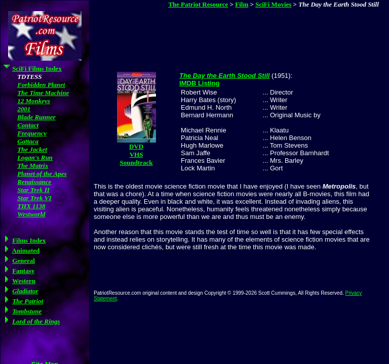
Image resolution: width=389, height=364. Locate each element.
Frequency (32, 133)
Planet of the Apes (41, 173)
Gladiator (25, 291)
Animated (26, 250)
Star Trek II (33, 190)
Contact (27, 125)
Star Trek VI (34, 198)
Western (23, 281)
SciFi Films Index (37, 68)
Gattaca (27, 141)
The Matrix (32, 165)
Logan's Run (35, 157)
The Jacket (32, 149)
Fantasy (23, 271)
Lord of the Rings (36, 321)
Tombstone (27, 311)
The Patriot (27, 301)
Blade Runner (36, 117)
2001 (23, 109)
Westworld (31, 214)
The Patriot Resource (198, 4)
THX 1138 (31, 206)
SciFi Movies (273, 4)
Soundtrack (136, 162)
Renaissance (34, 182)
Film (241, 4)
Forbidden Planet (41, 84)
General (23, 260)
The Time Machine (43, 93)
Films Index (29, 240)
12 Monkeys (33, 101)
